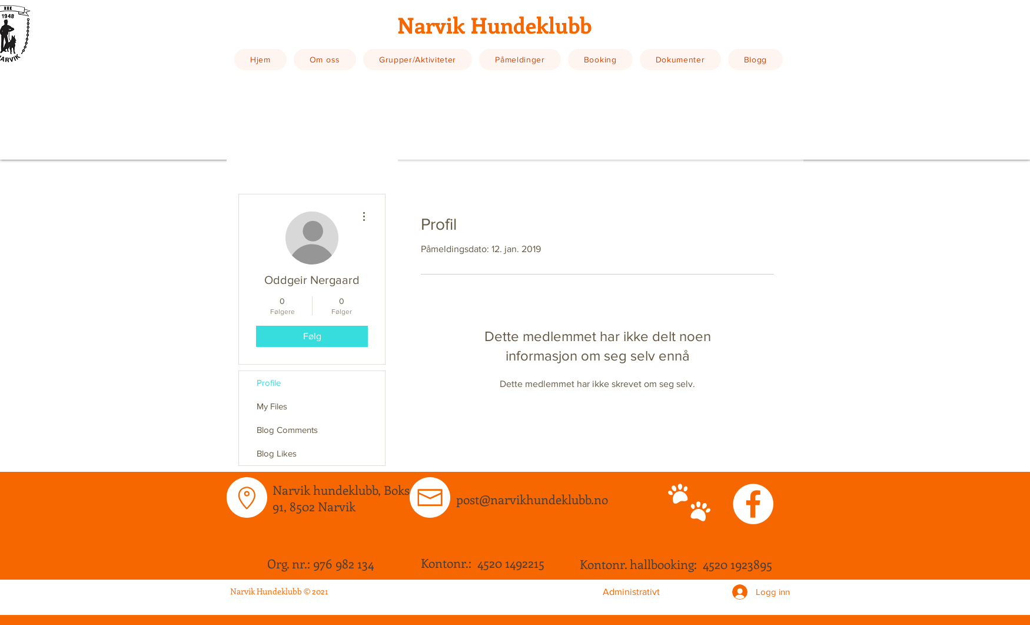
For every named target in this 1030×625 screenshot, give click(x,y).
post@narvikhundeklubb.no (532, 499)
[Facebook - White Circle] (753, 504)
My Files (272, 406)
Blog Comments (287, 430)
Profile (269, 383)
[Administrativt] (631, 592)
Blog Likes (277, 453)
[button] (325, 59)
